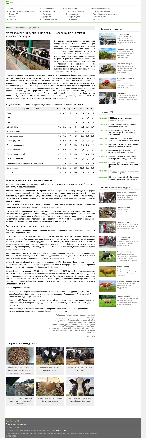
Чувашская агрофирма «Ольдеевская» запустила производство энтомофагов (123, 139)
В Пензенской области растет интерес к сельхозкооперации (123, 172)
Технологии (47, 14)
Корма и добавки (72, 14)
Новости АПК (14, 14)
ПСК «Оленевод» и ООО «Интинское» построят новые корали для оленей (123, 178)
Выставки (12, 17)
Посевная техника (99, 17)
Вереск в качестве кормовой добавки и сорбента (50, 369)
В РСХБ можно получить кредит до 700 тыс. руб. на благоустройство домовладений (122, 132)
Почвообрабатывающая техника (105, 14)
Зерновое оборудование (102, 11)
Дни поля (12, 19)
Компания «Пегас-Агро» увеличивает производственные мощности (123, 145)
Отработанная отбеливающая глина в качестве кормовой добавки (20, 401)
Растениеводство (47, 8)
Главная (10, 8)
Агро (17, 2)
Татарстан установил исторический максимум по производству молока (122, 158)
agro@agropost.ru (61, 430)
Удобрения (47, 17)
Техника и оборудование (100, 8)
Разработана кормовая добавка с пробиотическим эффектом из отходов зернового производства (20, 370)
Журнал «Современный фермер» (21, 11)
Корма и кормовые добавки (23, 343)
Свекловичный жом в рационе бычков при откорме (50, 400)
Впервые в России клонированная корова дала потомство (122, 125)
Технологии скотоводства (75, 11)
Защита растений (49, 11)
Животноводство (70, 8)
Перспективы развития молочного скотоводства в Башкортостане (121, 151)
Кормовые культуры (50, 19)
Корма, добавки (33, 28)
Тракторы (96, 19)
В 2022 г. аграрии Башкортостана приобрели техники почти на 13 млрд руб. (123, 165)
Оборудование (71, 19)
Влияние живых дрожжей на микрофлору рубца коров (80, 400)
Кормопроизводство (73, 17)
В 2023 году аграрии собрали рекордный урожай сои (120, 119)
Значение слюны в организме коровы (80, 369)
